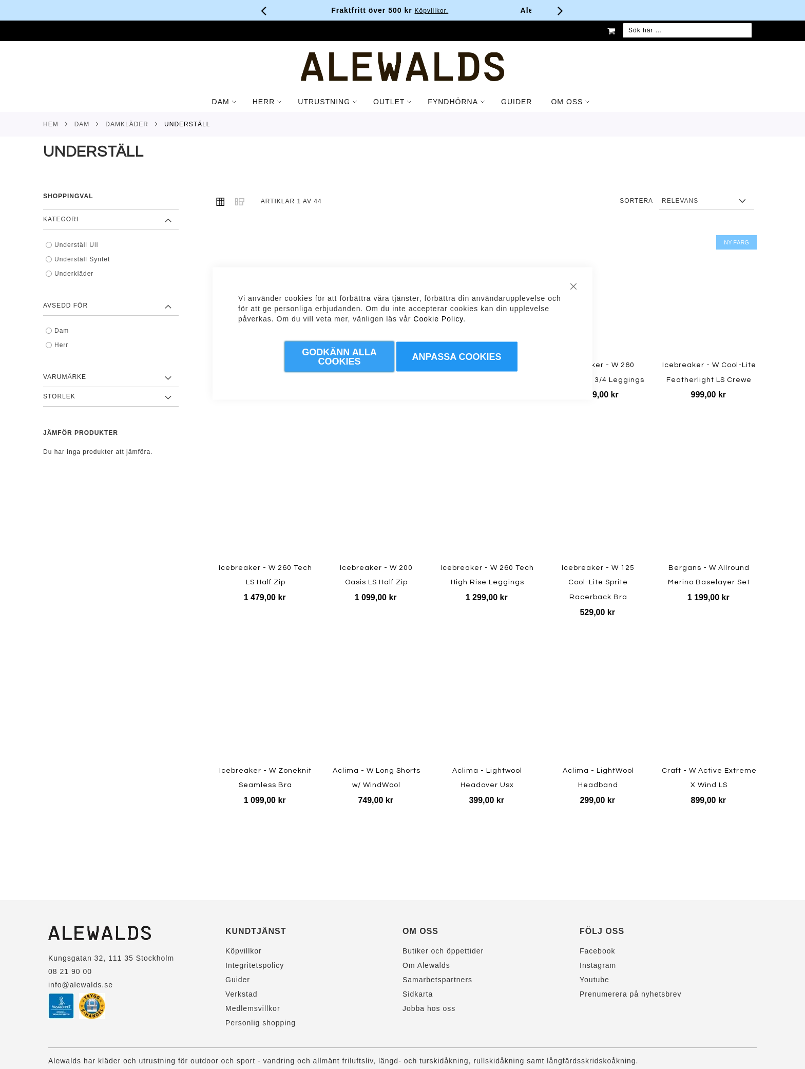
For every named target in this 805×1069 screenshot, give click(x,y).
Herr (61, 345)
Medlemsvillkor (252, 1008)
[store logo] (402, 66)
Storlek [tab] (59, 396)
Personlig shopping (260, 1023)
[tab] (402, 102)
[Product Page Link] (598, 295)
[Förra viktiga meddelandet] (264, 10)
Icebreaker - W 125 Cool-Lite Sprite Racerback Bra (598, 582)
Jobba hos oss (428, 1008)
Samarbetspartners (437, 980)
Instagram (598, 965)
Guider (237, 980)
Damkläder (126, 124)
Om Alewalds (426, 965)
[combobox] (687, 31)
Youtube (594, 980)
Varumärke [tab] (64, 376)
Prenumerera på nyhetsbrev (631, 994)
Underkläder (73, 273)
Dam (82, 124)
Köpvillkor (243, 951)
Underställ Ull (76, 245)
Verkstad (241, 994)
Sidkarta (417, 994)
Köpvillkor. (444, 10)
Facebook (597, 951)
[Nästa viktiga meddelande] (561, 10)
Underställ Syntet (82, 259)
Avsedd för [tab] (65, 305)
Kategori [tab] (61, 219)
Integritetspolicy (254, 965)
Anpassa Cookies (457, 357)
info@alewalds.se (80, 985)
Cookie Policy (438, 319)
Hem (51, 124)
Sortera (636, 200)
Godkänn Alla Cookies (339, 357)
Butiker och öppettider (443, 951)
